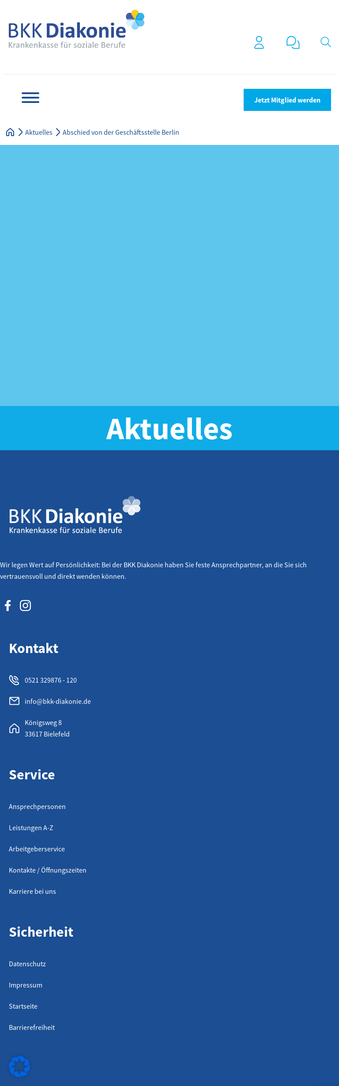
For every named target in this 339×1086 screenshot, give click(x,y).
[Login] (259, 42)
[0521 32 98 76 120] (293, 42)
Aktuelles (39, 132)
